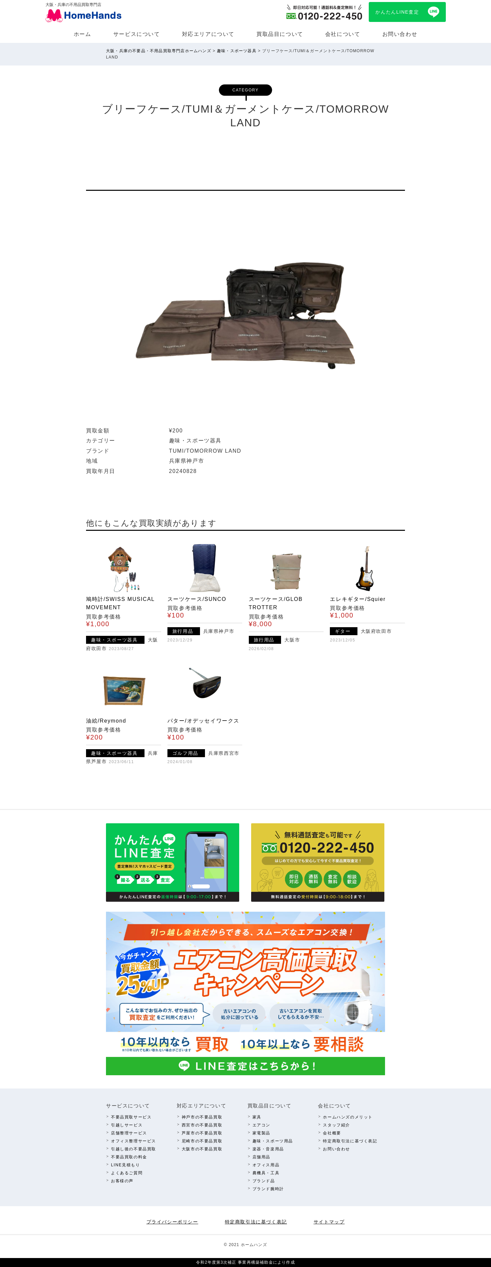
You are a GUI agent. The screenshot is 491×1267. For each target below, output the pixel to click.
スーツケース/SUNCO (196, 599)
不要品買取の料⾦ (129, 1157)
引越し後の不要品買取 (133, 1149)
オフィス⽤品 (266, 1165)
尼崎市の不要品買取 (202, 1141)
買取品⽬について (279, 34)
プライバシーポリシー (172, 1221)
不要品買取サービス (131, 1117)
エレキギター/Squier (358, 599)
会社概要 (332, 1133)
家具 (256, 1117)
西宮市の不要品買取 (202, 1125)
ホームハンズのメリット (348, 1117)
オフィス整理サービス (133, 1141)
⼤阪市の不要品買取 (202, 1149)
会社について (342, 34)
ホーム (82, 34)
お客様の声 (122, 1181)
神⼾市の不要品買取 (202, 1117)
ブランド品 (263, 1181)
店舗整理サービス (129, 1133)
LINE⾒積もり (125, 1165)
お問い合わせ (400, 34)
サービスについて (136, 34)
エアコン (261, 1125)
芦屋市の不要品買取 (202, 1133)
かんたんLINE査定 (397, 12)
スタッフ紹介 (336, 1125)
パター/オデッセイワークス (203, 721)
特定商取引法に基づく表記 (350, 1141)
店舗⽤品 (261, 1157)
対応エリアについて (208, 34)
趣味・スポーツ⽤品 (272, 1141)
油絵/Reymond (106, 721)
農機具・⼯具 (266, 1173)
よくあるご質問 (127, 1173)
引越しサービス (127, 1125)
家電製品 (261, 1133)
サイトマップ (329, 1221)
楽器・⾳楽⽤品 (268, 1149)
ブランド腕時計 (268, 1189)
